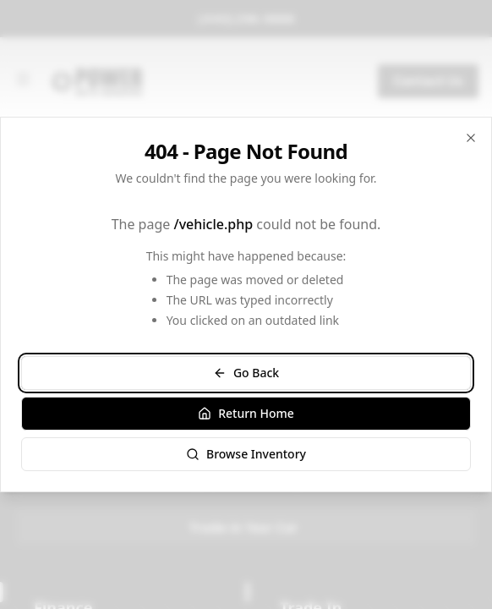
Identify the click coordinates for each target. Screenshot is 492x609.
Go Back (246, 373)
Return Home (246, 413)
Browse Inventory (246, 454)
